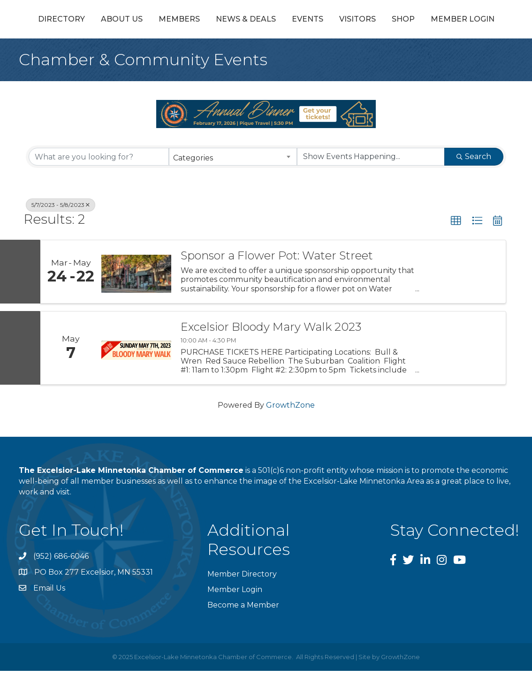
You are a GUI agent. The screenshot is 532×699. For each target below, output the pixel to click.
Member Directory (242, 602)
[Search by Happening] (371, 185)
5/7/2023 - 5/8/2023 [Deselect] (60, 232)
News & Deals (239, 20)
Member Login (286, 47)
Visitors (482, 20)
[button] (456, 249)
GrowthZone (290, 433)
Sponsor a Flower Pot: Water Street (277, 284)
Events (432, 20)
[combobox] (233, 185)
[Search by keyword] (99, 185)
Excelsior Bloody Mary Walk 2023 (271, 355)
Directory (54, 20)
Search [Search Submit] (473, 184)
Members (172, 20)
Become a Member (243, 633)
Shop (226, 47)
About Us (115, 20)
